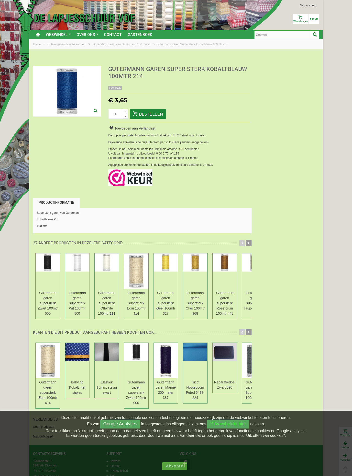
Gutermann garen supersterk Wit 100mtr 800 (97, 298)
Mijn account (308, 5)
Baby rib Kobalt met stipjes (97, 379)
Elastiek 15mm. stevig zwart (139, 379)
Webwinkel (58, 34)
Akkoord (175, 466)
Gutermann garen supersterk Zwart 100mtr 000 (54, 298)
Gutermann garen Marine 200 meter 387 (224, 379)
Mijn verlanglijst (263, 86)
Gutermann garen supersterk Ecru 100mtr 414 (181, 298)
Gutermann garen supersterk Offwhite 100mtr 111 (139, 298)
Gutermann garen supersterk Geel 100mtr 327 (224, 298)
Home (37, 44)
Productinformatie (56, 202)
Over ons (88, 34)
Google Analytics (120, 423)
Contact (113, 34)
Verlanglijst (266, 69)
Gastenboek (140, 34)
